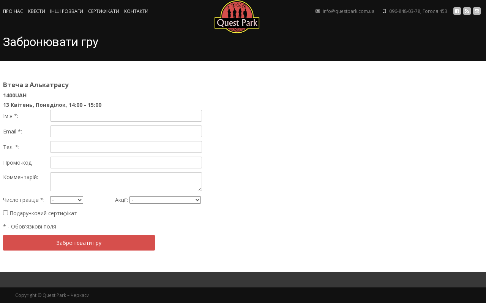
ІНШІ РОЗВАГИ (66, 11)
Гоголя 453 (435, 11)
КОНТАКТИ (136, 11)
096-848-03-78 (404, 11)
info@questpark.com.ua (348, 11)
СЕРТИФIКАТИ (103, 11)
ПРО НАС (13, 11)
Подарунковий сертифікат (40, 213)
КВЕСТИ (36, 11)
